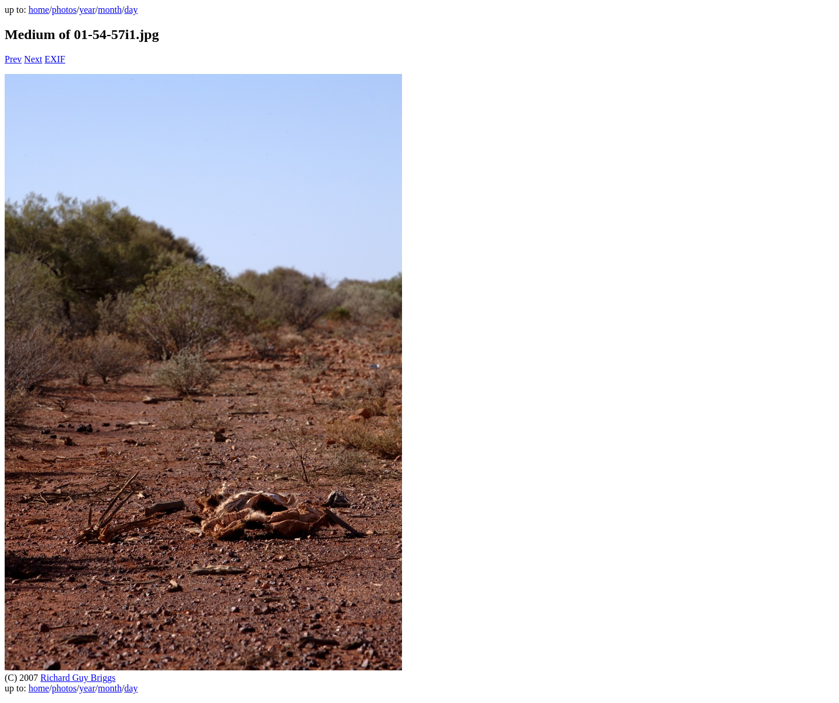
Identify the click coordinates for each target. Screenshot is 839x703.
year (87, 10)
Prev (13, 59)
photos (64, 10)
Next (33, 59)
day (131, 10)
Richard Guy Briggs (77, 678)
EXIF (54, 59)
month (110, 10)
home (39, 10)
